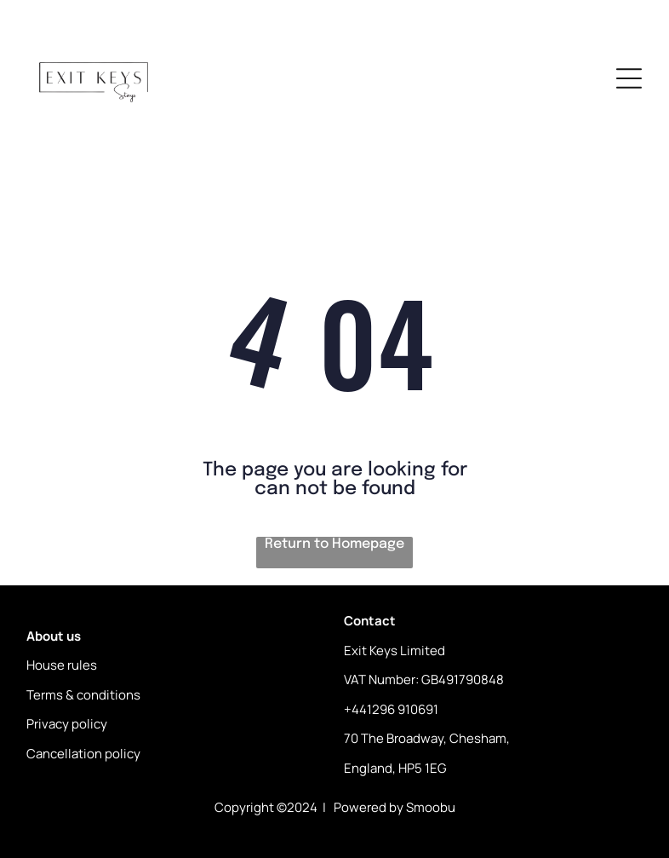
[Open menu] (629, 78)
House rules (61, 665)
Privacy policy (66, 724)
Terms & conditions (83, 695)
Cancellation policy (83, 754)
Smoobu (430, 807)
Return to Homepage (334, 544)
